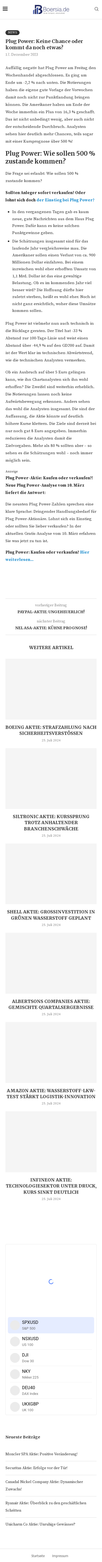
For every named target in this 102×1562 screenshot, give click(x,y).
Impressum (60, 1556)
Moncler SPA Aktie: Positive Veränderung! (41, 1454)
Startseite (38, 1556)
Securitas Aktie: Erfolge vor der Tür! (36, 1468)
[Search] (96, 9)
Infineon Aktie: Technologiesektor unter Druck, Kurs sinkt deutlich (51, 1186)
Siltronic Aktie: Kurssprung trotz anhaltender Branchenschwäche (51, 822)
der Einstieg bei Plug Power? (65, 200)
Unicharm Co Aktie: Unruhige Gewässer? (40, 1524)
